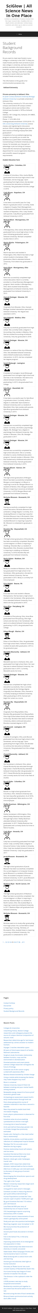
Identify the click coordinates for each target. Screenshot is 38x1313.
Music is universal (10, 1082)
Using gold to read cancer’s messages (17, 1189)
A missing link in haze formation (15, 1124)
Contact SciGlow (9, 1003)
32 (6, 942)
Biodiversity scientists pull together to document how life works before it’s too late (18, 1288)
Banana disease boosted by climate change (19, 1074)
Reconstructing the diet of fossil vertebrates (19, 1294)
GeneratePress (20, 1310)
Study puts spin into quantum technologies (19, 1221)
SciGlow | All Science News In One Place (19, 10)
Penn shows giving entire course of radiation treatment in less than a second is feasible (19, 1104)
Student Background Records (14, 1011)
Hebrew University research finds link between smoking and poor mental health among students (18, 1087)
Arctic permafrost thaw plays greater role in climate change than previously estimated (18, 1129)
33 (9, 942)
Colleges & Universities (12, 1028)
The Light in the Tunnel (12, 1181)
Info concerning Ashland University (15, 124)
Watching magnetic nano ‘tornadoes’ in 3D (19, 1224)
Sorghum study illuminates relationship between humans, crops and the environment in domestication (18, 1057)
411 (23, 942)
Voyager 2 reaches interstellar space (16, 1047)
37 (17, 942)
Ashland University (9, 99)
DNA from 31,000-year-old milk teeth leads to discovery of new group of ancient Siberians (19, 1171)
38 (19, 942)
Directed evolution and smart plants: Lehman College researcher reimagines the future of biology (19, 1064)
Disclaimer (7, 1006)
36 (15, 942)
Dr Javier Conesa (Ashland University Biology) (19, 97)
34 (11, 942)
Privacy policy (8, 1008)
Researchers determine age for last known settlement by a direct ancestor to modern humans (18, 1042)
